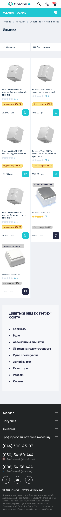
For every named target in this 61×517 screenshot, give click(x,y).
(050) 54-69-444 (17, 454)
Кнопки (18, 381)
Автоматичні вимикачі (28, 342)
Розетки (18, 375)
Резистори (20, 368)
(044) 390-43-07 (17, 445)
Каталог (23, 22)
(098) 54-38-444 (17, 466)
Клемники (19, 329)
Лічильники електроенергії (32, 348)
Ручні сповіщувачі (25, 355)
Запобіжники (22, 361)
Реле (16, 335)
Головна (9, 22)
